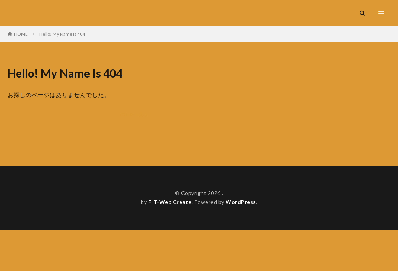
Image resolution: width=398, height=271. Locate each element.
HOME (21, 34)
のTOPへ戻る (133, 114)
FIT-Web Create (170, 202)
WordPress (241, 202)
